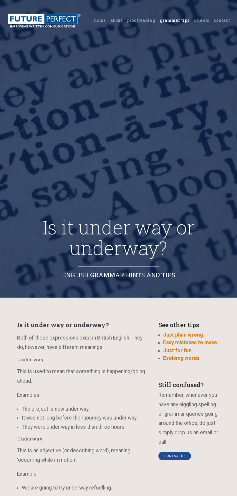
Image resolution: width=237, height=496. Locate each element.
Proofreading (141, 20)
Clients (201, 20)
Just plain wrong (183, 335)
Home (101, 20)
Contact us (174, 456)
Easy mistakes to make (190, 342)
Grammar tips (174, 20)
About (116, 20)
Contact (222, 20)
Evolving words (181, 358)
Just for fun (177, 350)
